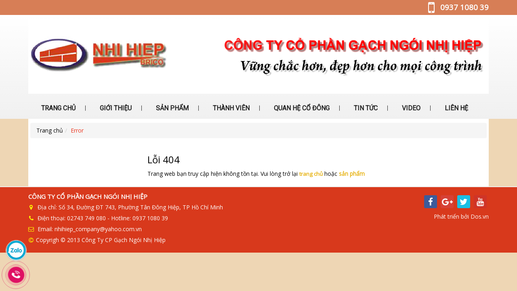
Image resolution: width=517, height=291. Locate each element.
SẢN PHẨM (171, 108)
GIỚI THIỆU (115, 108)
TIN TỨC (365, 108)
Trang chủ (49, 130)
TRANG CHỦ (58, 108)
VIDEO (410, 108)
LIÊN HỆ (455, 108)
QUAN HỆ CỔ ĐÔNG (301, 108)
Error (77, 130)
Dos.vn (480, 214)
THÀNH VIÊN (230, 108)
